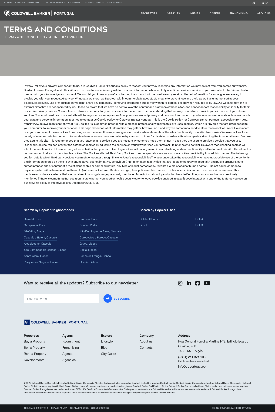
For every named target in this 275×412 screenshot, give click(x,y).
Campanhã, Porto (35, 225)
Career (215, 13)
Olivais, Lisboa (89, 262)
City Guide (108, 353)
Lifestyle (107, 341)
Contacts (146, 347)
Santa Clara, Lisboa (36, 255)
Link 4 (199, 219)
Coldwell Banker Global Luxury (62, 3)
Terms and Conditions (36, 408)
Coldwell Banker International (21, 3)
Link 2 (143, 225)
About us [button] (264, 13)
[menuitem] (23, 3)
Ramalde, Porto (33, 219)
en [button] (265, 3)
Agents (194, 13)
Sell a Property (34, 347)
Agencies (173, 13)
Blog (104, 347)
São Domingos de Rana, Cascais (100, 231)
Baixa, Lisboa (88, 249)
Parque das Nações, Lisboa (41, 262)
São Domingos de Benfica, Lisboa (45, 249)
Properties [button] (149, 13)
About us (146, 341)
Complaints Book (79, 408)
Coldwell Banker (150, 219)
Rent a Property (35, 353)
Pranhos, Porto (89, 219)
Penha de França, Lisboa (95, 255)
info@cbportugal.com (193, 366)
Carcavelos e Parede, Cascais (99, 237)
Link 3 (199, 225)
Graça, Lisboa (88, 243)
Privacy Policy (59, 408)
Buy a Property (34, 341)
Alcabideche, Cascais (37, 243)
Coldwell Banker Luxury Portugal (104, 3)
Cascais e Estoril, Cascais (40, 237)
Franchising (239, 13)
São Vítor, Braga (34, 231)
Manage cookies (100, 408)
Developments (34, 360)
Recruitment (71, 341)
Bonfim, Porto (88, 225)
